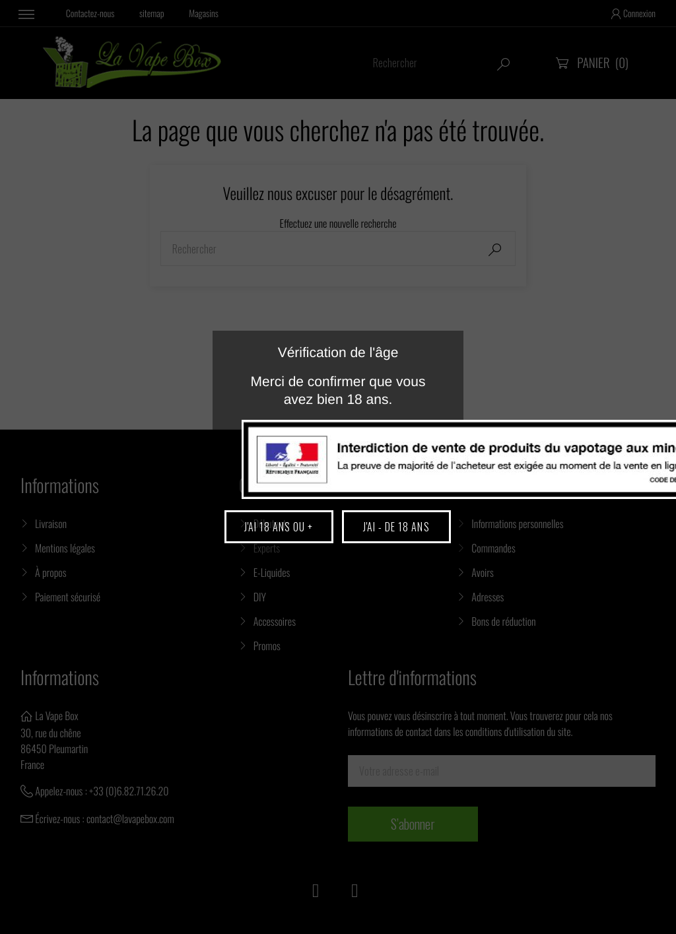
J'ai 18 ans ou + (279, 527)
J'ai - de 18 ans (396, 527)
